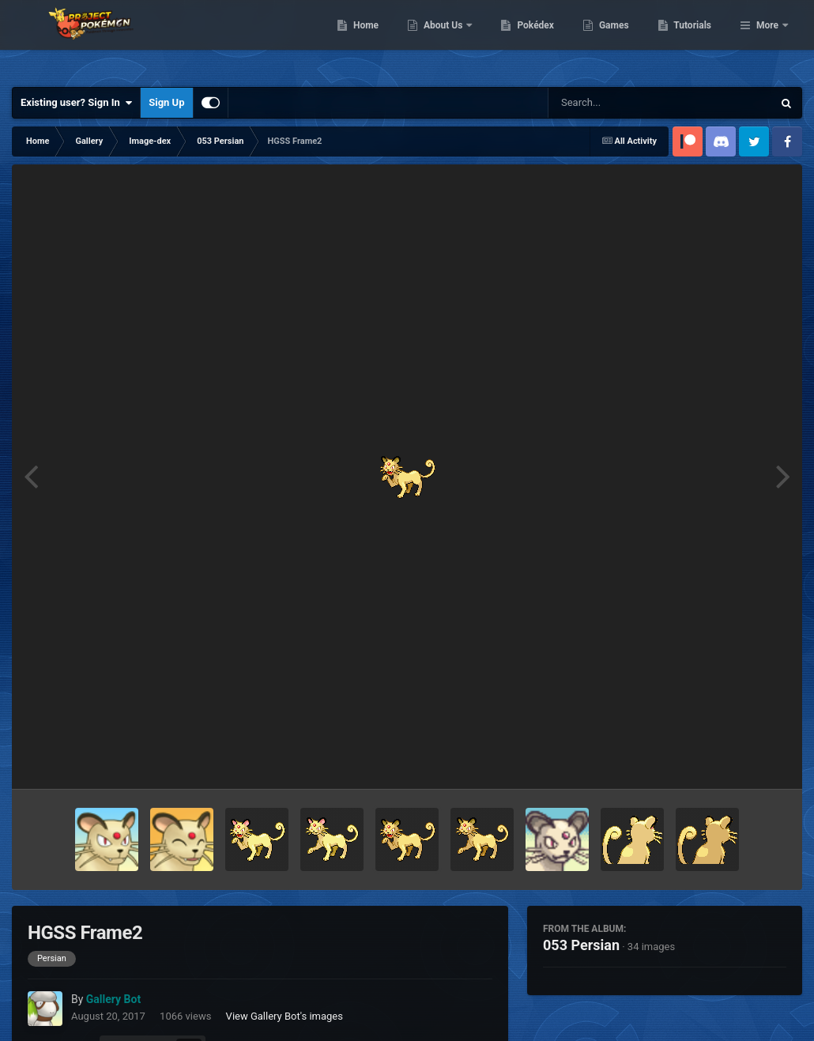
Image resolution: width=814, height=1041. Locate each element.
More (767, 39)
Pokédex (617, 39)
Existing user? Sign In (76, 103)
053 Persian (581, 945)
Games (695, 39)
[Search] (620, 103)
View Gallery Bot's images (284, 1016)
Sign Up (166, 102)
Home (447, 39)
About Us (525, 39)
